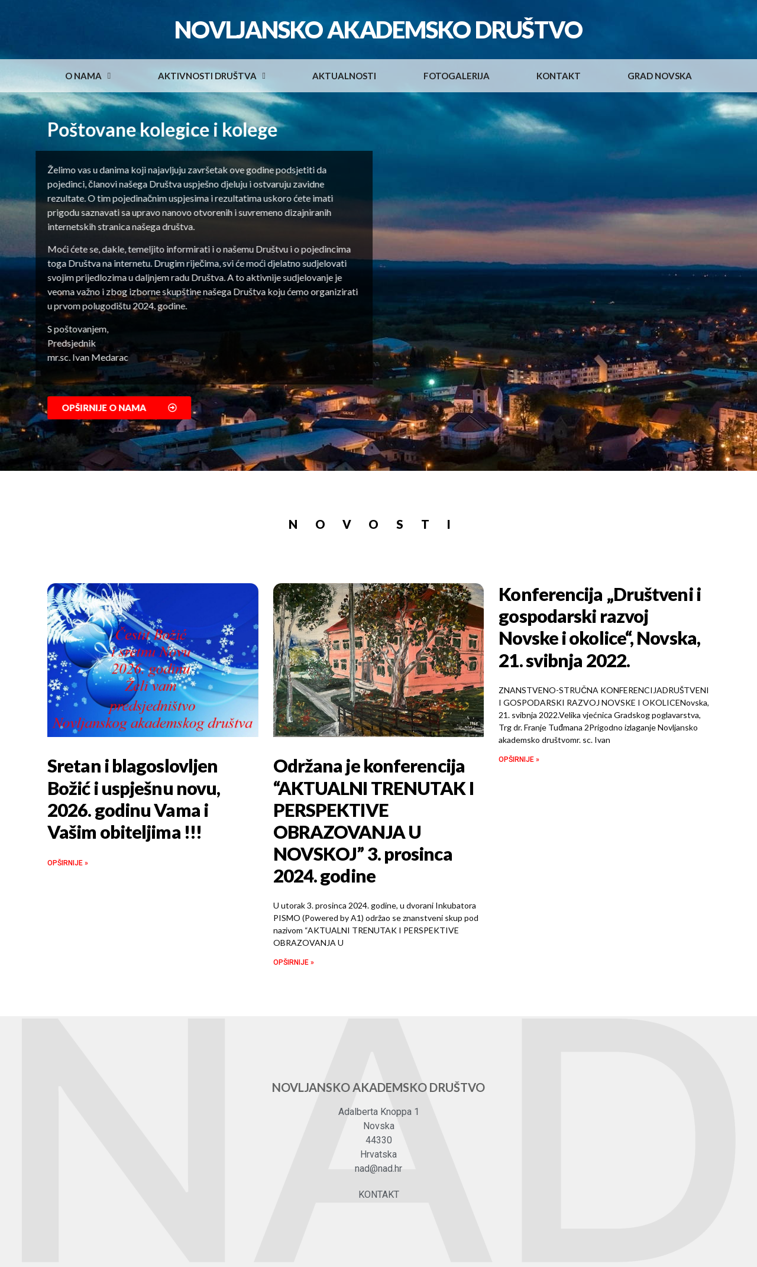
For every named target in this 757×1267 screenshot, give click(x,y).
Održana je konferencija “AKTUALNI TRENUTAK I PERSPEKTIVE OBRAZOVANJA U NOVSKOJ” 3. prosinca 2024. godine (373, 820)
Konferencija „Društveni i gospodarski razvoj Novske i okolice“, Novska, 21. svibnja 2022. (600, 627)
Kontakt (558, 75)
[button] (139, 407)
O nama (88, 76)
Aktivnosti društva (212, 76)
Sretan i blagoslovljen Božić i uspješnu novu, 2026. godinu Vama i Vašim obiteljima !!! (133, 798)
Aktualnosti (344, 75)
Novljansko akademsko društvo (378, 29)
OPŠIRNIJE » (67, 863)
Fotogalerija (456, 75)
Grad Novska (659, 75)
